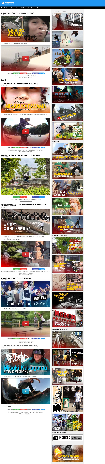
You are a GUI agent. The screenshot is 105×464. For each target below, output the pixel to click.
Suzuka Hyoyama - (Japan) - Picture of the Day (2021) (20, 155)
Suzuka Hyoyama (16, 199)
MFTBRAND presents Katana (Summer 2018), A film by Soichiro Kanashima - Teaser (24, 205)
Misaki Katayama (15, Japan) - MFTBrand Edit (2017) (19, 346)
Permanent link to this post (26, 77)
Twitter (42, 73)
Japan (23, 75)
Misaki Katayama (29, 114)
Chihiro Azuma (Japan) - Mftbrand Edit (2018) (17, 13)
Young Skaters (40, 150)
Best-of (26, 412)
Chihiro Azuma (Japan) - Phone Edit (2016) (16, 278)
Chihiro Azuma (23, 43)
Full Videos (23, 8)
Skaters (6, 8)
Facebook (36, 73)
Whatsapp (17, 73)
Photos (26, 199)
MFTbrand (6, 43)
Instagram (24, 73)
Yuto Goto (32, 271)
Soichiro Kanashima (16, 271)
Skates (12, 8)
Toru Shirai (30, 273)
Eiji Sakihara (25, 271)
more (64, 11)
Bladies (31, 75)
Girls (27, 75)
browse (63, 432)
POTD (31, 199)
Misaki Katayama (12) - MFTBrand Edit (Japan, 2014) (19, 84)
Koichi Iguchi (46, 271)
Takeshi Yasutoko (23, 273)
